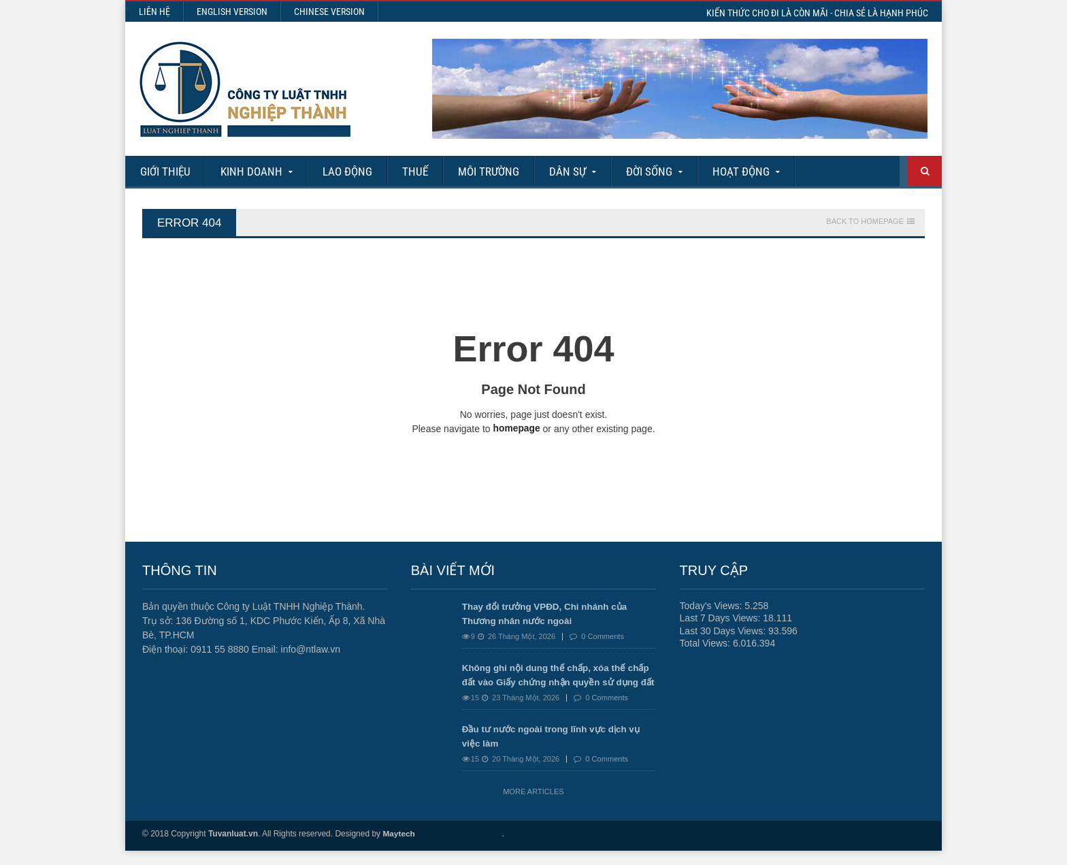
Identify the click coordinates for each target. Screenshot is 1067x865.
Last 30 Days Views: (724, 630)
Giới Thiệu (165, 171)
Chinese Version (329, 11)
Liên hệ (154, 11)
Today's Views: (712, 605)
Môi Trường (488, 171)
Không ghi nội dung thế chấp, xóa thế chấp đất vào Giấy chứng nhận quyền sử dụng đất (554, 682)
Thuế (415, 171)
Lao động (347, 171)
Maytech (398, 848)
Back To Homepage (865, 221)
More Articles (533, 806)
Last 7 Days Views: (722, 618)
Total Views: (706, 642)
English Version (232, 11)
